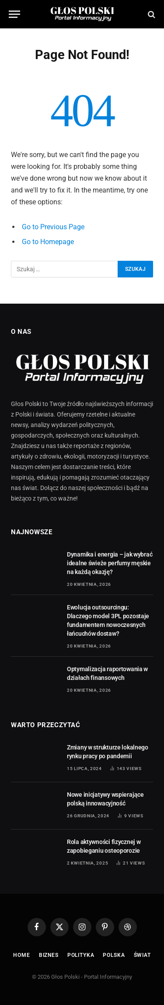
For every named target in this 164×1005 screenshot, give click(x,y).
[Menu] (14, 14)
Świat (142, 955)
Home (21, 955)
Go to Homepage (48, 242)
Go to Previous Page (53, 227)
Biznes (49, 955)
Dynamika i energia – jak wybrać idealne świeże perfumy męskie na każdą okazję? (109, 563)
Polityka (80, 955)
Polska (114, 955)
